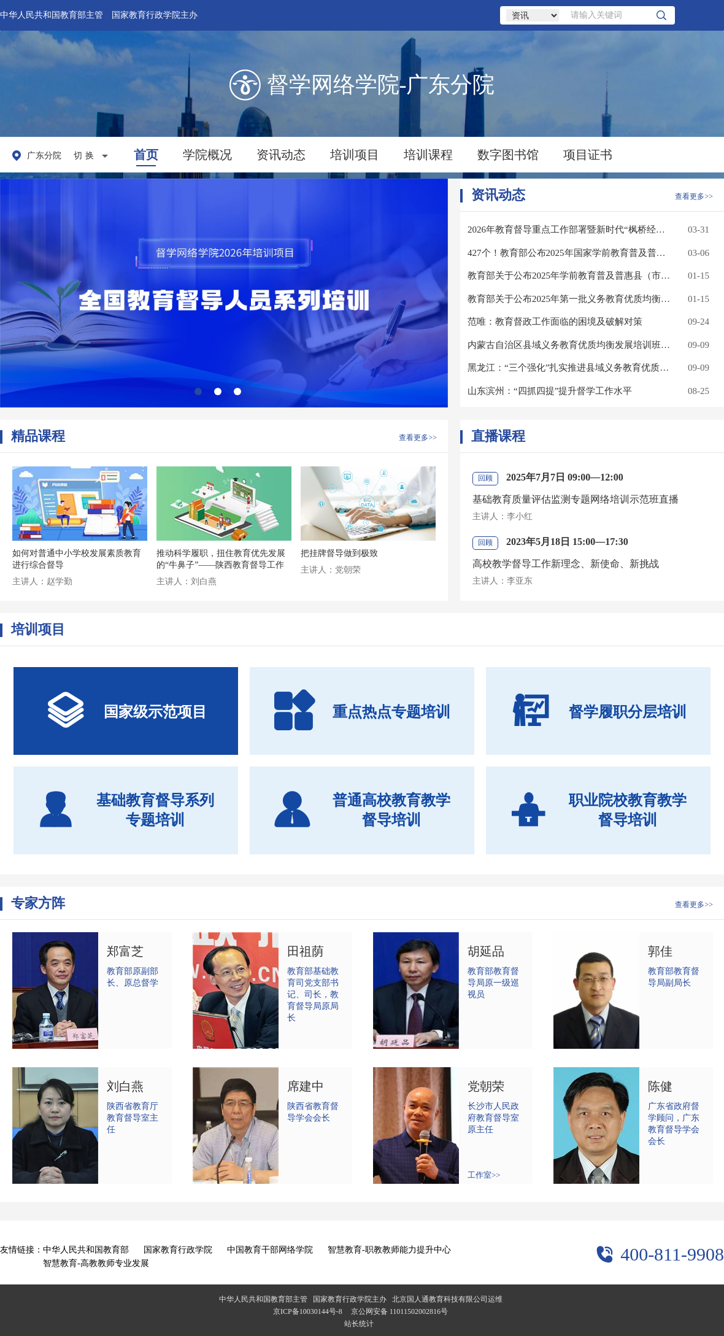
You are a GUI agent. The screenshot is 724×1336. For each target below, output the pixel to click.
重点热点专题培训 (362, 711)
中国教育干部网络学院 (270, 1249)
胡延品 (486, 951)
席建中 (305, 1086)
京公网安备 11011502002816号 (399, 1311)
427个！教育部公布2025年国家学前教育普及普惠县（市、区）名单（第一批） (569, 253)
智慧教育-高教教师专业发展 (96, 1263)
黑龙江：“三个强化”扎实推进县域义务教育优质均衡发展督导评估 (569, 368)
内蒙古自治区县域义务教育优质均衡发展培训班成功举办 (569, 345)
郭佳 (660, 951)
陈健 (660, 1086)
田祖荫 (305, 951)
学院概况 (207, 154)
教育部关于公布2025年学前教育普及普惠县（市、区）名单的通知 (569, 275)
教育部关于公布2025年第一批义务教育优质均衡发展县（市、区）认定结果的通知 (569, 299)
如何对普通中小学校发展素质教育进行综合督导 (76, 559)
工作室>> (484, 1175)
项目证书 (587, 154)
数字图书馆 (508, 154)
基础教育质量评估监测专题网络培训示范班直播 (575, 499)
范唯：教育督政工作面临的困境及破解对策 (555, 321)
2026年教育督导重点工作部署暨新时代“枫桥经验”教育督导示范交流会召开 (569, 229)
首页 (146, 154)
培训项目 (354, 154)
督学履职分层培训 (598, 711)
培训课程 (428, 154)
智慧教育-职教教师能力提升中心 (389, 1249)
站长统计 (359, 1323)
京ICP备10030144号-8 (307, 1311)
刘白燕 (125, 1086)
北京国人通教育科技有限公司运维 (447, 1299)
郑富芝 (125, 951)
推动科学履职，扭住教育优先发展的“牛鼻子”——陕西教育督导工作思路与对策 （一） (220, 565)
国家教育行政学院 (178, 1249)
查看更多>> (694, 196)
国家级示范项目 (126, 711)
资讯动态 (281, 154)
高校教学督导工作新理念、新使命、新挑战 (565, 563)
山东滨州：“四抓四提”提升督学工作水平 (550, 391)
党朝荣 (486, 1086)
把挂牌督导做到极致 (339, 553)
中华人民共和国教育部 (86, 1249)
